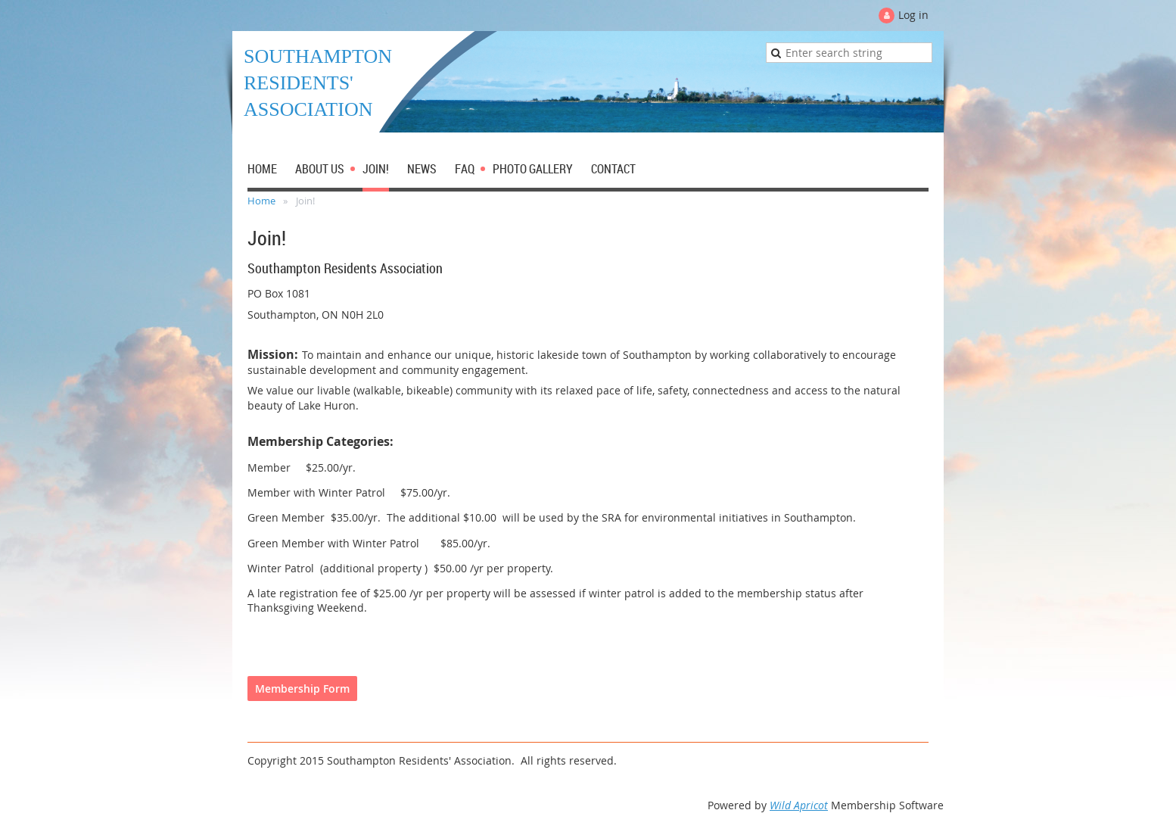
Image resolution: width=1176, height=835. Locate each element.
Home (261, 200)
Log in (913, 15)
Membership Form (302, 688)
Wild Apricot (799, 805)
